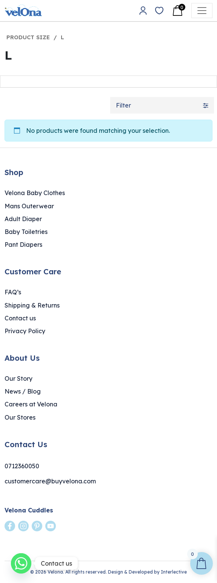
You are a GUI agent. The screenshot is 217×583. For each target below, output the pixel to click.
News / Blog (23, 391)
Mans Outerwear (29, 206)
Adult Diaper (23, 219)
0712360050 (22, 466)
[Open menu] (201, 10)
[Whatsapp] (21, 563)
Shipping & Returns (32, 305)
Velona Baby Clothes (35, 193)
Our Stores (20, 417)
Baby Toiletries (26, 231)
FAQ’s (13, 292)
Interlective (174, 572)
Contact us (20, 318)
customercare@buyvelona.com (50, 481)
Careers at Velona (31, 404)
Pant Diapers (23, 244)
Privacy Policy (25, 331)
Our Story (18, 378)
